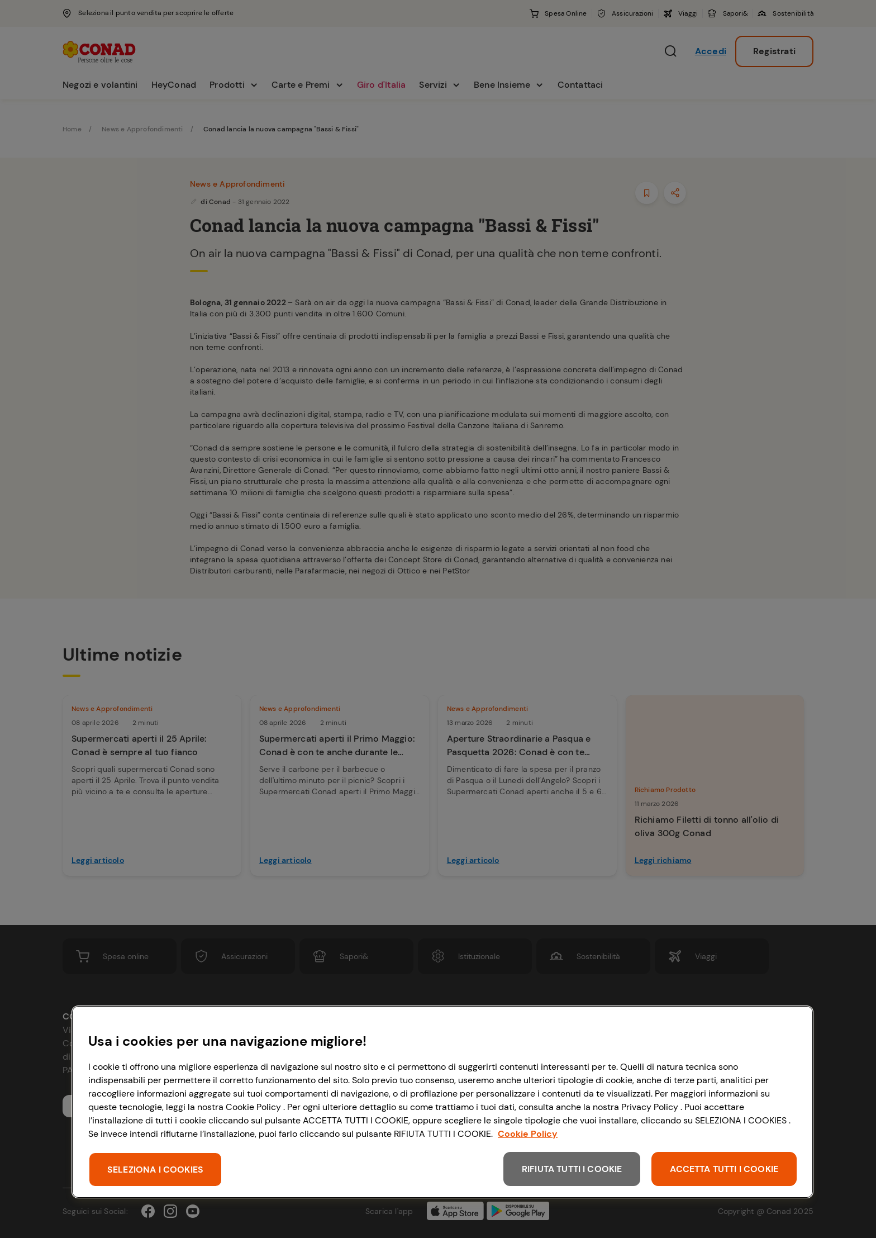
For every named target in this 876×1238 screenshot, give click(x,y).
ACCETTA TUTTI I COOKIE (724, 1169)
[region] (442, 1101)
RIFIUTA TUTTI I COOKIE (572, 1169)
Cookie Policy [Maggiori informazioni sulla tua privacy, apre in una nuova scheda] (528, 1134)
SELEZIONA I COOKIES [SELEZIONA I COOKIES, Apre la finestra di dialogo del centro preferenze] (155, 1169)
